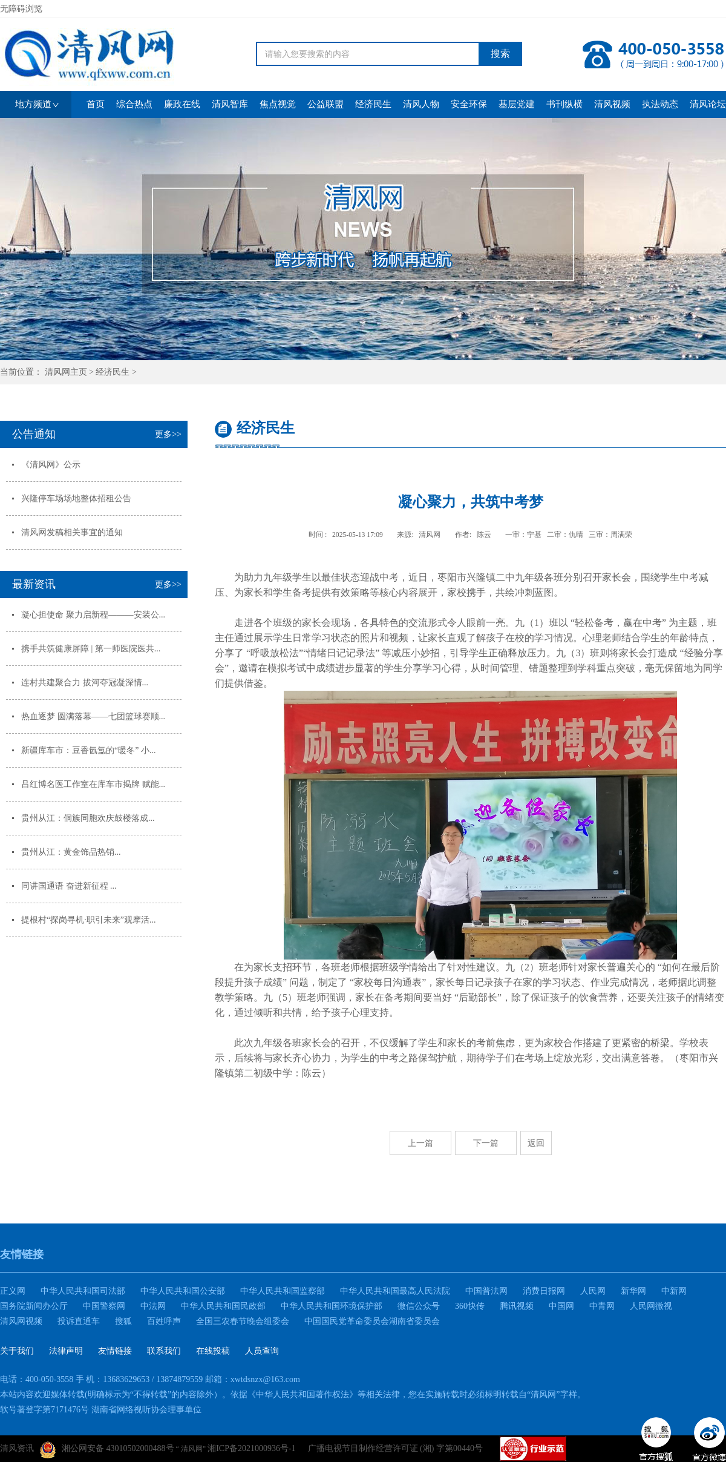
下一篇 (486, 1143)
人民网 (593, 1291)
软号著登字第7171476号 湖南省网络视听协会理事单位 (100, 1409)
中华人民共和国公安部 (182, 1291)
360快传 (470, 1306)
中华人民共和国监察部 (282, 1291)
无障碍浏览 (21, 8)
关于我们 (17, 1350)
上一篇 (420, 1143)
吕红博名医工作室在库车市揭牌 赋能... (93, 784)
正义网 (12, 1291)
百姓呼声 (164, 1321)
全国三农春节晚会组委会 (242, 1321)
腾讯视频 (517, 1306)
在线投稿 (213, 1350)
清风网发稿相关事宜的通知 (72, 532)
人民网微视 (651, 1306)
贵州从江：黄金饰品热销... (71, 852)
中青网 (602, 1306)
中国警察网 (104, 1306)
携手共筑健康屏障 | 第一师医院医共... (90, 648)
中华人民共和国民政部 (223, 1306)
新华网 (633, 1291)
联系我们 (164, 1350)
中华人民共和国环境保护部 (331, 1306)
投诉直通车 (78, 1321)
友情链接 (115, 1350)
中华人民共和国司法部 (83, 1291)
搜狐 (123, 1321)
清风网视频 (21, 1321)
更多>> (168, 434)
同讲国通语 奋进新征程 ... (69, 886)
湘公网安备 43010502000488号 (107, 1449)
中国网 (561, 1306)
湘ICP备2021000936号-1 (251, 1448)
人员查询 (262, 1350)
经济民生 (112, 372)
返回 (536, 1143)
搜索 (500, 53)
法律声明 (66, 1350)
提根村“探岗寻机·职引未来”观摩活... (88, 919)
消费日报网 (544, 1291)
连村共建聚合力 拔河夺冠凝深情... (84, 682)
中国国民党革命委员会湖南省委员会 (372, 1321)
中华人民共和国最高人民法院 (395, 1291)
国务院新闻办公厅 (34, 1306)
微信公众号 (418, 1306)
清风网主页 (66, 372)
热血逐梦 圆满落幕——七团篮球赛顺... (93, 716)
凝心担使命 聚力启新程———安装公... (93, 614)
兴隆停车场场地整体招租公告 (76, 498)
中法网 (153, 1306)
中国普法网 (486, 1291)
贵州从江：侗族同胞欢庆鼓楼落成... (88, 818)
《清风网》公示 (50, 464)
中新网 (674, 1291)
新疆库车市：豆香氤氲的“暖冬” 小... (88, 750)
